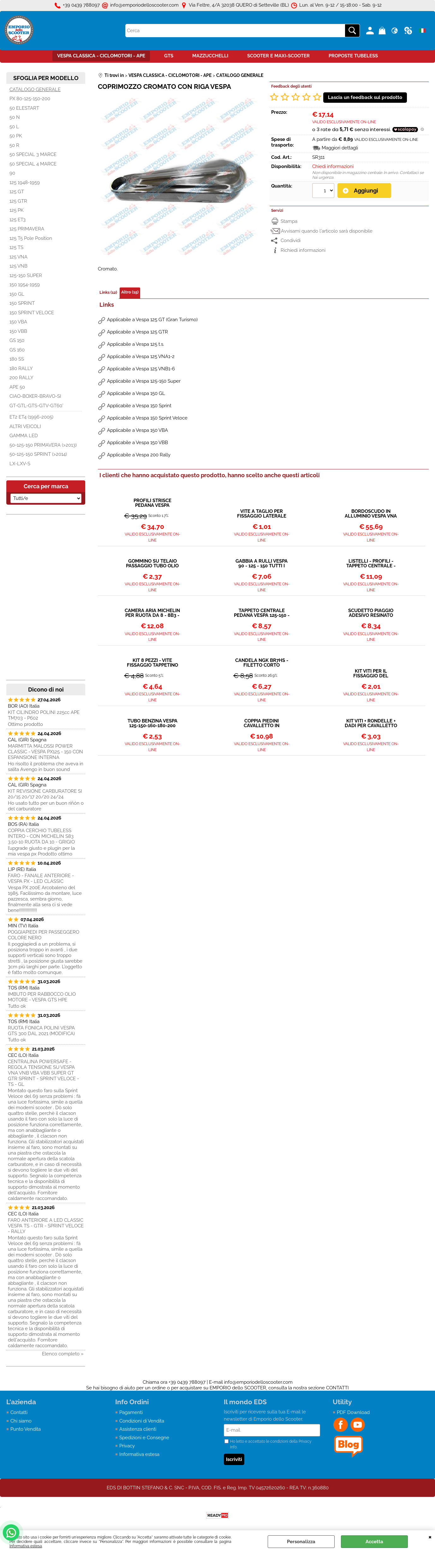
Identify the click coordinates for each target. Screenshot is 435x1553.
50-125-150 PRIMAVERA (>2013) (43, 445)
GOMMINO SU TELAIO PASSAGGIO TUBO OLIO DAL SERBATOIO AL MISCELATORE (152, 563)
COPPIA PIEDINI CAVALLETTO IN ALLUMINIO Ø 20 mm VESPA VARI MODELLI (262, 723)
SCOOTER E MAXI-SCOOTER (278, 56)
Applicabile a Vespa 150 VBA (137, 430)
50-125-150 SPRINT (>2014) (38, 454)
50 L (14, 127)
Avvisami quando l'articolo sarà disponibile (326, 231)
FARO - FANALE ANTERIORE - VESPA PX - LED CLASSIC (41, 878)
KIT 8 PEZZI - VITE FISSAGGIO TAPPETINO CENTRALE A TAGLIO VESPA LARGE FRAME (152, 663)
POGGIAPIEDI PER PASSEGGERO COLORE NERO (43, 935)
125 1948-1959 (24, 182)
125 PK (16, 210)
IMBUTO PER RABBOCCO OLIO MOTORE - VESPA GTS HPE (42, 997)
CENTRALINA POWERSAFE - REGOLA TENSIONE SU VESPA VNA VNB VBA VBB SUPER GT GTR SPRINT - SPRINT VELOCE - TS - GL (43, 1073)
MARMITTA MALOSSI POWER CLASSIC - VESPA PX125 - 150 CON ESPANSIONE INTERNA (45, 751)
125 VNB (18, 266)
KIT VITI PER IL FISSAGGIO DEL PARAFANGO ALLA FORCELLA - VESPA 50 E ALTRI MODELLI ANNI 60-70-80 (371, 673)
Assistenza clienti (137, 1429)
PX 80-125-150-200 (29, 98)
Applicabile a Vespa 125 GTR (137, 332)
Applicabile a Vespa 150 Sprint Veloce (147, 418)
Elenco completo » (63, 1354)
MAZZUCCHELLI (210, 56)
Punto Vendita (25, 1429)
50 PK (15, 136)
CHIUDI (430, 1536)
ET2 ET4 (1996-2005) (31, 417)
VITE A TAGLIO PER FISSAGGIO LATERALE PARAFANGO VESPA (261, 514)
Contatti (18, 1412)
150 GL (16, 294)
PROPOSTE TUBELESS (353, 56)
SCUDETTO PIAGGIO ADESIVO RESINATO (370, 613)
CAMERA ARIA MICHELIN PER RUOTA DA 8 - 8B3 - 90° (152, 613)
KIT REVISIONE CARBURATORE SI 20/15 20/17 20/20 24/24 (45, 794)
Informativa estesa (25, 1546)
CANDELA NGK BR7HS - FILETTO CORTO (261, 663)
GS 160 (17, 350)
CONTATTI (337, 1388)
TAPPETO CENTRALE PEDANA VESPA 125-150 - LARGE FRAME (261, 613)
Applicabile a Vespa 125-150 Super (144, 381)
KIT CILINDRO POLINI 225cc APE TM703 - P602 (44, 715)
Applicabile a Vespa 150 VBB (137, 442)
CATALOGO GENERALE (35, 89)
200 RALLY (21, 377)
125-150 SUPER (25, 275)
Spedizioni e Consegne (144, 1437)
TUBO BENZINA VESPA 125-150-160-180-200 (152, 723)
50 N (14, 117)
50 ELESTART (24, 108)
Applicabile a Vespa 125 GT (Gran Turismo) (152, 319)
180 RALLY (21, 368)
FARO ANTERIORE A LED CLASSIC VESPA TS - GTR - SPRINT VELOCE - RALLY (46, 1225)
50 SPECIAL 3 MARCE (33, 154)
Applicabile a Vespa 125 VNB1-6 (141, 369)
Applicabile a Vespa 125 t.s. (135, 344)
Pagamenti (131, 1412)
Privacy (127, 1446)
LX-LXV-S (19, 463)
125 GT (16, 191)
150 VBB (18, 331)
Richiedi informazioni (303, 250)
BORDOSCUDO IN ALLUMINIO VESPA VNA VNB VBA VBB (371, 514)
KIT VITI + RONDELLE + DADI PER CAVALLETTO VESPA (371, 723)
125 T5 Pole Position (30, 238)
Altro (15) (130, 292)
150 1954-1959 (24, 284)
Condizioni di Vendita (141, 1421)
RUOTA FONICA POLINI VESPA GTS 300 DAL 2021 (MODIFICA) (41, 1030)
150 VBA (18, 322)
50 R (14, 145)
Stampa (289, 221)
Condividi (291, 240)
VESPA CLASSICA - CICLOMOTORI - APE (101, 56)
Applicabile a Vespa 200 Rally (138, 455)
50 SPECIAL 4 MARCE (33, 164)
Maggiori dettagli (340, 148)
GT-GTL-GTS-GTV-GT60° (36, 406)
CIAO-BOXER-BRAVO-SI (35, 396)
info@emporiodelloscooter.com (258, 1382)
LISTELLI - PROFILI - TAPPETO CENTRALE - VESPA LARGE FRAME (371, 563)
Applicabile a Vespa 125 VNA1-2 (141, 356)
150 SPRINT (22, 303)
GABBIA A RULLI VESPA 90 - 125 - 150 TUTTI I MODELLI (261, 563)
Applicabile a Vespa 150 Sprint (139, 406)
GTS (168, 56)
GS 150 (16, 340)
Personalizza (301, 1541)
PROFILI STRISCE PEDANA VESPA (152, 503)
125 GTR (18, 201)
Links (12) (108, 292)
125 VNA (18, 257)
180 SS (16, 359)
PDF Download (353, 1412)
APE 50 (17, 387)
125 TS (16, 247)
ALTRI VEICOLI (25, 426)
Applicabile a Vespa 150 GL (136, 393)
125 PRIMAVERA (26, 229)
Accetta (374, 1541)
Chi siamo (21, 1421)
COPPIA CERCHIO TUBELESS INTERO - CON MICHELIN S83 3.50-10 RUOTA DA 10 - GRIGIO (41, 836)
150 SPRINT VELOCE (31, 313)
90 (12, 173)
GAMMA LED (23, 435)
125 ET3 (17, 220)
